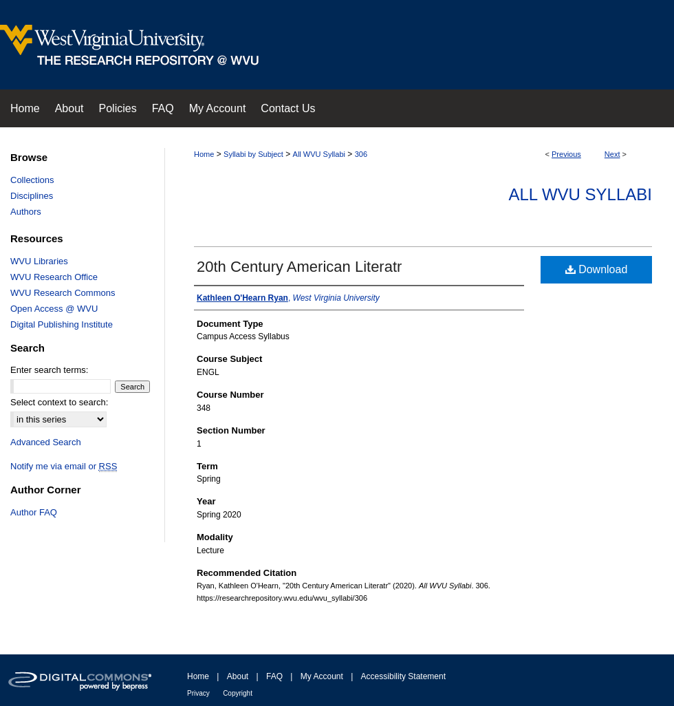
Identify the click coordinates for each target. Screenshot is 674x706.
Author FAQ (33, 512)
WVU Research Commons (62, 293)
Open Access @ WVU (54, 308)
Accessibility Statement (403, 676)
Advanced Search (45, 442)
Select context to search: (59, 402)
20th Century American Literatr (299, 266)
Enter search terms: (49, 370)
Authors (25, 211)
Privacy (198, 693)
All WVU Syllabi (319, 154)
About (237, 676)
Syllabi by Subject (253, 154)
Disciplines (31, 196)
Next (612, 154)
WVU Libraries (39, 261)
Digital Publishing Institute (61, 324)
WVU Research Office (54, 277)
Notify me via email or (63, 466)
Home (204, 154)
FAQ (274, 676)
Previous (566, 154)
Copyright (237, 693)
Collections (32, 180)
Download (596, 269)
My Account (322, 676)
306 (361, 154)
